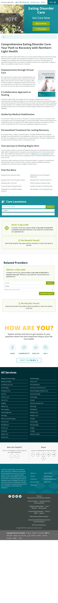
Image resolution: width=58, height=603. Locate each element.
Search (50, 207)
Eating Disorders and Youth (9, 183)
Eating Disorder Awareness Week (10, 175)
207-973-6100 (45, 154)
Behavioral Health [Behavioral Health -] (8, 37)
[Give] (43, 2)
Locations (41, 23)
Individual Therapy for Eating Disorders (41, 186)
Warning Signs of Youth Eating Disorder (41, 189)
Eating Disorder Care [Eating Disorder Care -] (21, 37)
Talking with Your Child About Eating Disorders (11, 190)
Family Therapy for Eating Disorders (40, 183)
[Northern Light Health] (7, 2)
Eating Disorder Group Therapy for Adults (13, 180)
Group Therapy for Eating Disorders (11, 186)
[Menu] (53, 2)
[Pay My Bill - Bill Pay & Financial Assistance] (22, 2)
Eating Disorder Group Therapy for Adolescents (40, 176)
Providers (41, 29)
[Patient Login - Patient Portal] (35, 2)
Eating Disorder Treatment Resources (41, 180)
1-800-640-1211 (35, 154)
